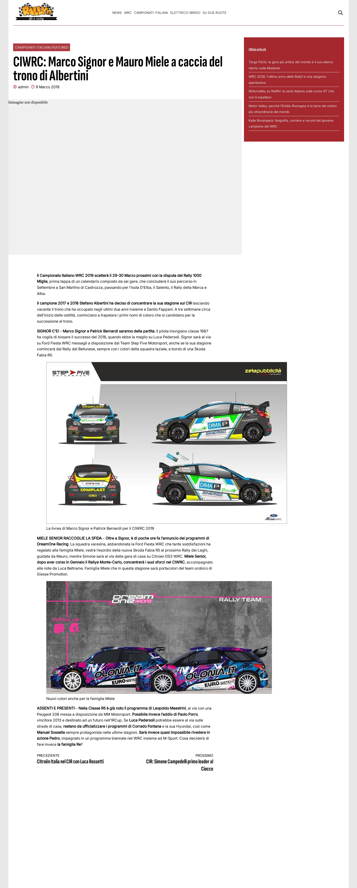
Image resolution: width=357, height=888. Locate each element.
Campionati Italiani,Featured (41, 47)
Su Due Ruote (214, 13)
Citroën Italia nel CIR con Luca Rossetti (76, 759)
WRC (128, 13)
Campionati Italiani (151, 13)
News (117, 13)
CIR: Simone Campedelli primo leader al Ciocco (173, 762)
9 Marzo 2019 (47, 87)
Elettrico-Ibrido (185, 13)
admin (23, 87)
